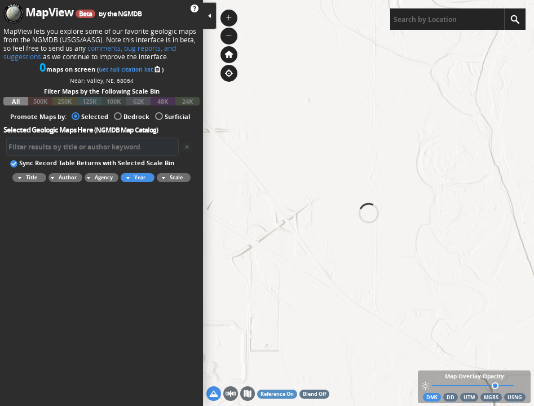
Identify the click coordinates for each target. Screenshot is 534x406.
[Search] (515, 19)
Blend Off (314, 394)
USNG (514, 397)
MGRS (491, 397)
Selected (90, 116)
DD (450, 397)
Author (62, 177)
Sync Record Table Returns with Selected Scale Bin (92, 162)
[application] (368, 203)
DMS (432, 397)
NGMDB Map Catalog (126, 130)
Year (134, 177)
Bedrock (131, 116)
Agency (99, 177)
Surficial (172, 116)
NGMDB (130, 14)
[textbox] (447, 19)
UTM (469, 397)
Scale (170, 177)
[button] (228, 18)
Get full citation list (130, 69)
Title (26, 177)
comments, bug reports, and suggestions (89, 52)
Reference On (277, 394)
